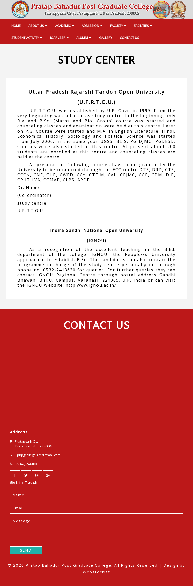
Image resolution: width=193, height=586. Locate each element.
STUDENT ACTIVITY (26, 37)
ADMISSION (92, 25)
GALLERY (105, 37)
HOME (16, 25)
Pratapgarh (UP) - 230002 (34, 446)
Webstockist (96, 571)
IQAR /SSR (59, 37)
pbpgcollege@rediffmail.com (38, 455)
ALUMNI (83, 37)
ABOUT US (37, 25)
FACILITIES (143, 25)
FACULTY (118, 25)
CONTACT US (129, 37)
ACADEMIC (64, 25)
